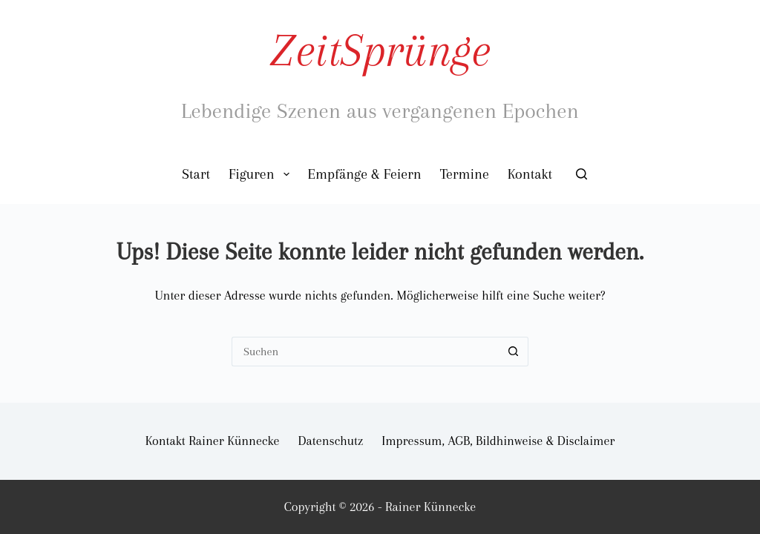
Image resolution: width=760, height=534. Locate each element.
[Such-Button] (513, 351)
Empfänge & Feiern (365, 174)
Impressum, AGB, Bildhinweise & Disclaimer (498, 440)
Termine (464, 174)
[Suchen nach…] (365, 351)
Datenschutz (331, 440)
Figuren (262, 174)
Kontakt (530, 174)
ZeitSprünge (379, 50)
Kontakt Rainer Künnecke (212, 440)
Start (196, 174)
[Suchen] (581, 173)
